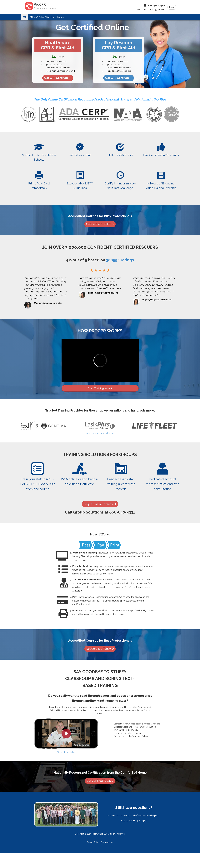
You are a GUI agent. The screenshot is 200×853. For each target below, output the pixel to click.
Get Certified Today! (100, 224)
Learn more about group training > (100, 433)
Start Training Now (100, 388)
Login (171, 7)
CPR (24, 17)
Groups (60, 17)
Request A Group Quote (100, 504)
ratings (120, 260)
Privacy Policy (93, 842)
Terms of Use (107, 842)
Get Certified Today (100, 780)
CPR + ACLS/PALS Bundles (42, 17)
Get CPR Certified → (57, 78)
